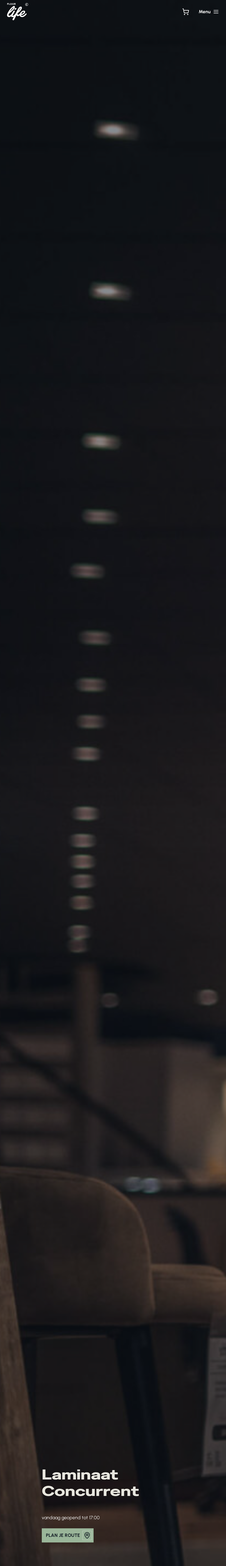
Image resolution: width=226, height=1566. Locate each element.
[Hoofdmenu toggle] (209, 11)
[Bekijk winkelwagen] (185, 11)
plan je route (69, 1535)
